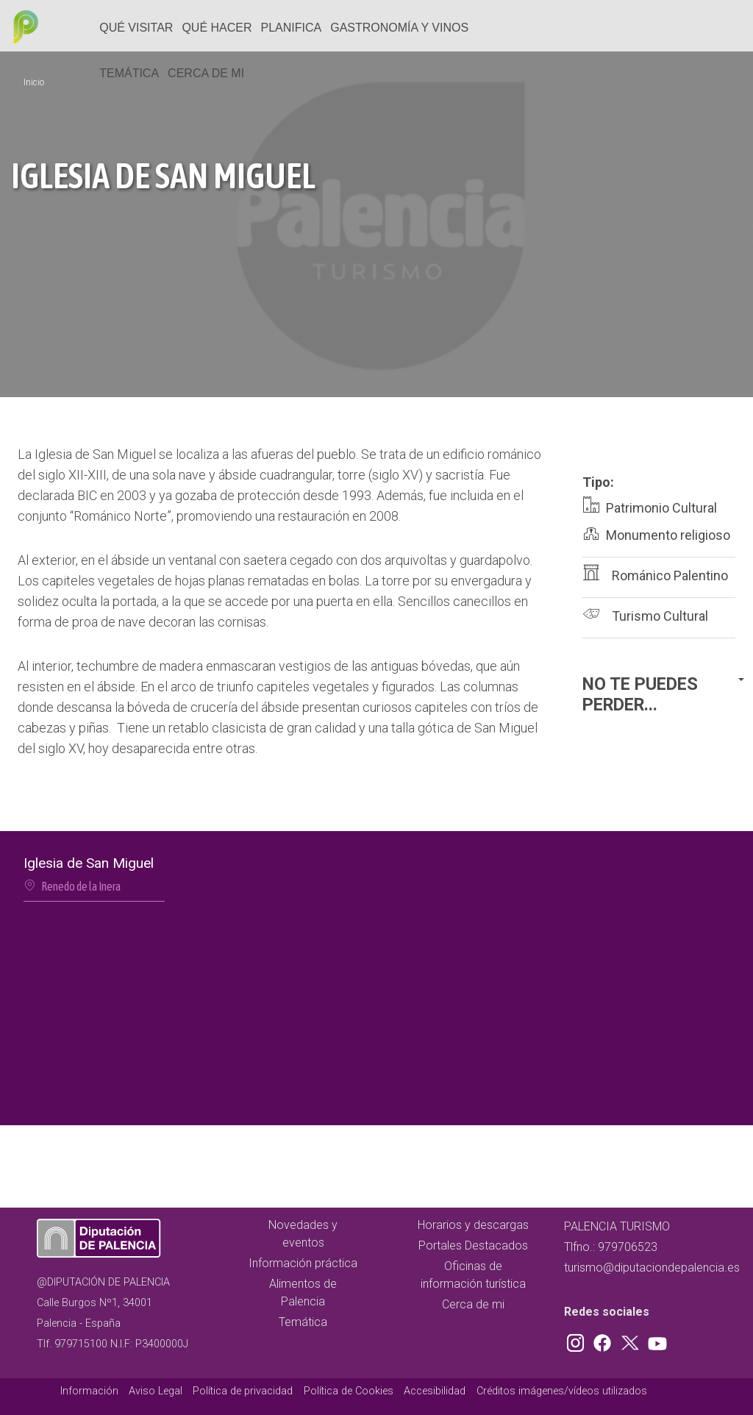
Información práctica (303, 1263)
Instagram (578, 1340)
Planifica (291, 27)
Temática (129, 73)
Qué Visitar (136, 27)
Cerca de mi (206, 73)
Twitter (631, 1340)
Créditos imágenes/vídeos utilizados (562, 1391)
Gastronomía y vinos (399, 27)
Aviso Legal (155, 1391)
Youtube (655, 1340)
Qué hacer (216, 27)
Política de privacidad (243, 1391)
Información (89, 1391)
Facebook (606, 1340)
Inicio (34, 82)
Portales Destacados (473, 1245)
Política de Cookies (348, 1391)
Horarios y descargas (473, 1225)
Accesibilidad (434, 1391)
